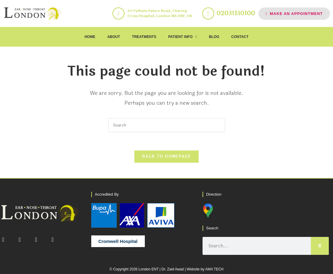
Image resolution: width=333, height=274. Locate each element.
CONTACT (240, 37)
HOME (89, 37)
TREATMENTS (144, 37)
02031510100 (236, 13)
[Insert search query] (166, 125)
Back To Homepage (166, 156)
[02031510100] (208, 13)
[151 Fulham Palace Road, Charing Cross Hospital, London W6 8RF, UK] (118, 13)
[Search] (320, 246)
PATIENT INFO (182, 37)
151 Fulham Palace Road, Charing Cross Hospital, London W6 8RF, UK (159, 13)
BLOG (214, 37)
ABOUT (113, 37)
